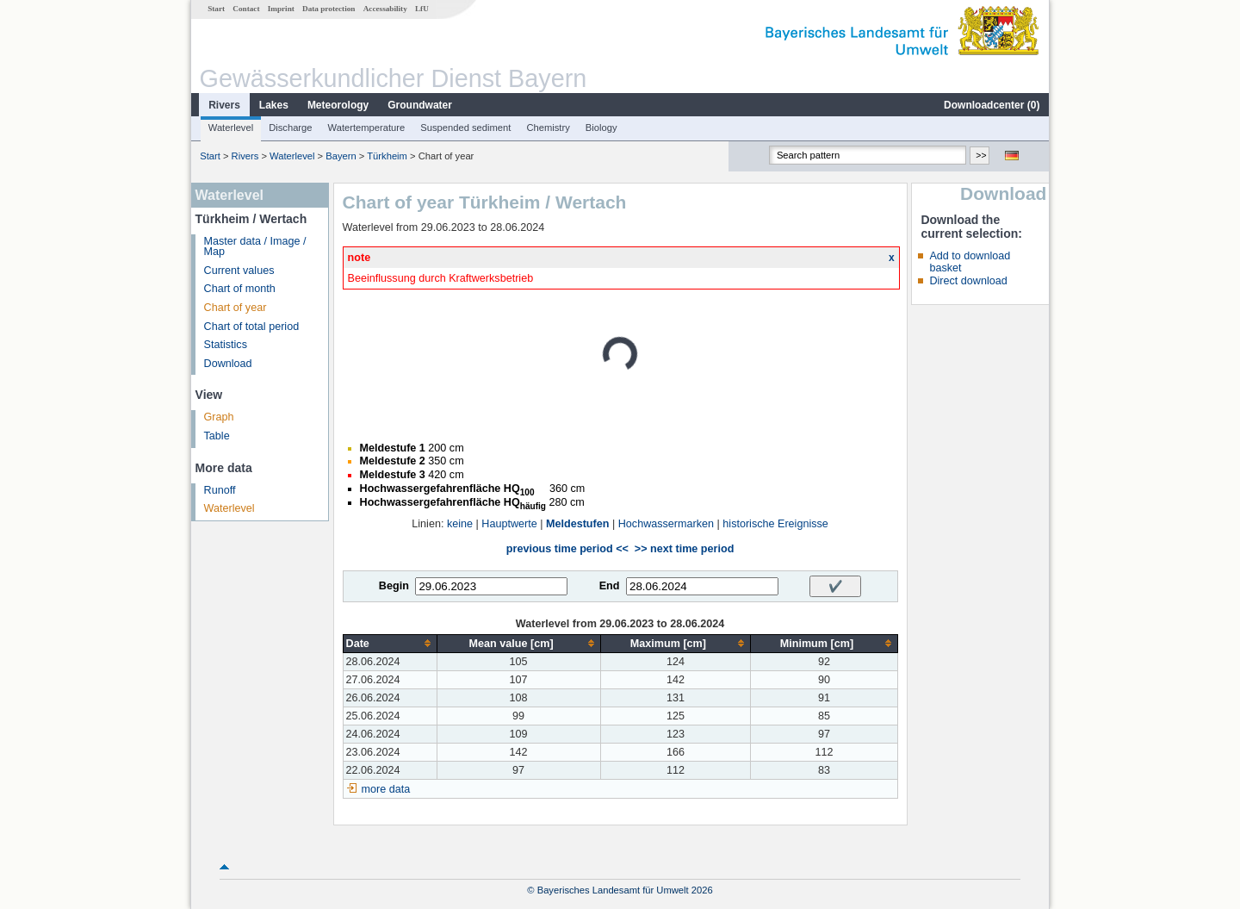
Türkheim (387, 156)
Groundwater (420, 105)
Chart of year (235, 308)
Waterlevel (230, 127)
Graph (219, 417)
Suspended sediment (465, 127)
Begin (394, 586)
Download (228, 364)
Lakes (273, 105)
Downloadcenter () (991, 105)
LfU (422, 8)
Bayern (341, 156)
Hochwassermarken (666, 524)
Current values (239, 271)
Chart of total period (252, 327)
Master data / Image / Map (255, 246)
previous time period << (567, 549)
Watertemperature (367, 127)
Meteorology (338, 105)
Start (216, 8)
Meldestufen (577, 524)
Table (217, 436)
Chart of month (240, 289)
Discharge (290, 127)
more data (386, 789)
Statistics (225, 345)
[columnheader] (390, 643)
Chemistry (547, 127)
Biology (601, 127)
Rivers (224, 105)
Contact (245, 8)
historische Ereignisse (775, 524)
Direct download (968, 281)
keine (460, 524)
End (609, 586)
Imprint (281, 8)
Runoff (220, 490)
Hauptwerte (508, 524)
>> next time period (684, 549)
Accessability (385, 8)
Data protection (328, 8)
